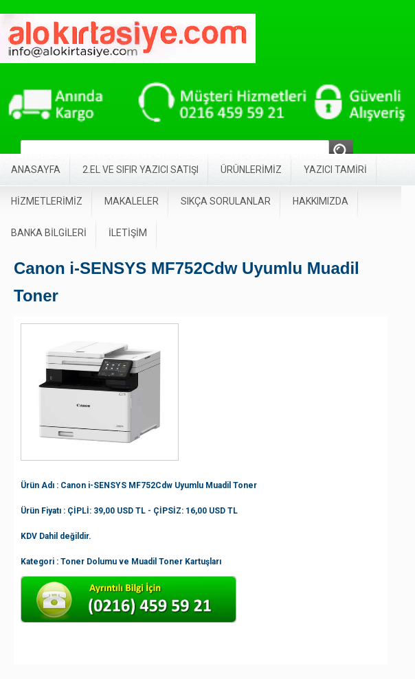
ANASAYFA (35, 169)
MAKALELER (131, 201)
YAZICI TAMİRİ (335, 169)
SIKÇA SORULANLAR (226, 201)
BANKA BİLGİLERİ (49, 232)
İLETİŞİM (128, 232)
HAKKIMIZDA (320, 201)
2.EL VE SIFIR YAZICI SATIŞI (140, 169)
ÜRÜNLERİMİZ (251, 169)
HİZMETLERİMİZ (46, 201)
